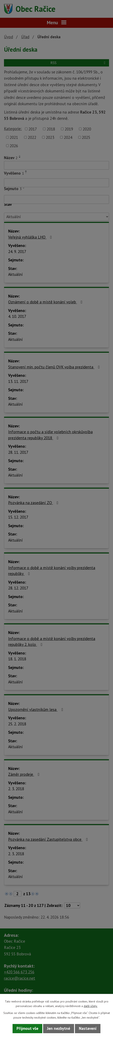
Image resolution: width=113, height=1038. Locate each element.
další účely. (91, 1006)
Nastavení (87, 1028)
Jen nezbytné (58, 1028)
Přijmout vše (27, 1028)
